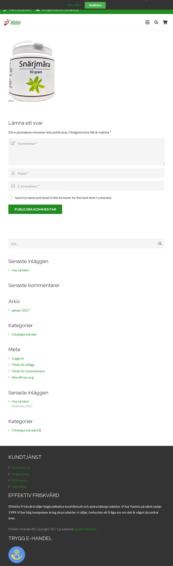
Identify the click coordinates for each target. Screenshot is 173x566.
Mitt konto (20, 476)
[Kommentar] (86, 148)
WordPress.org (23, 373)
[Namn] (86, 169)
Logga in (18, 354)
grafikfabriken (85, 525)
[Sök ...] (86, 239)
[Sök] (156, 18)
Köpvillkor (19, 483)
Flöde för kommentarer (28, 367)
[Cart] (165, 18)
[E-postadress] (86, 182)
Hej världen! (20, 266)
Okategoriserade (24, 330)
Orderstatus (20, 470)
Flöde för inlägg (23, 361)
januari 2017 (20, 306)
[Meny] (147, 18)
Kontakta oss (21, 464)
